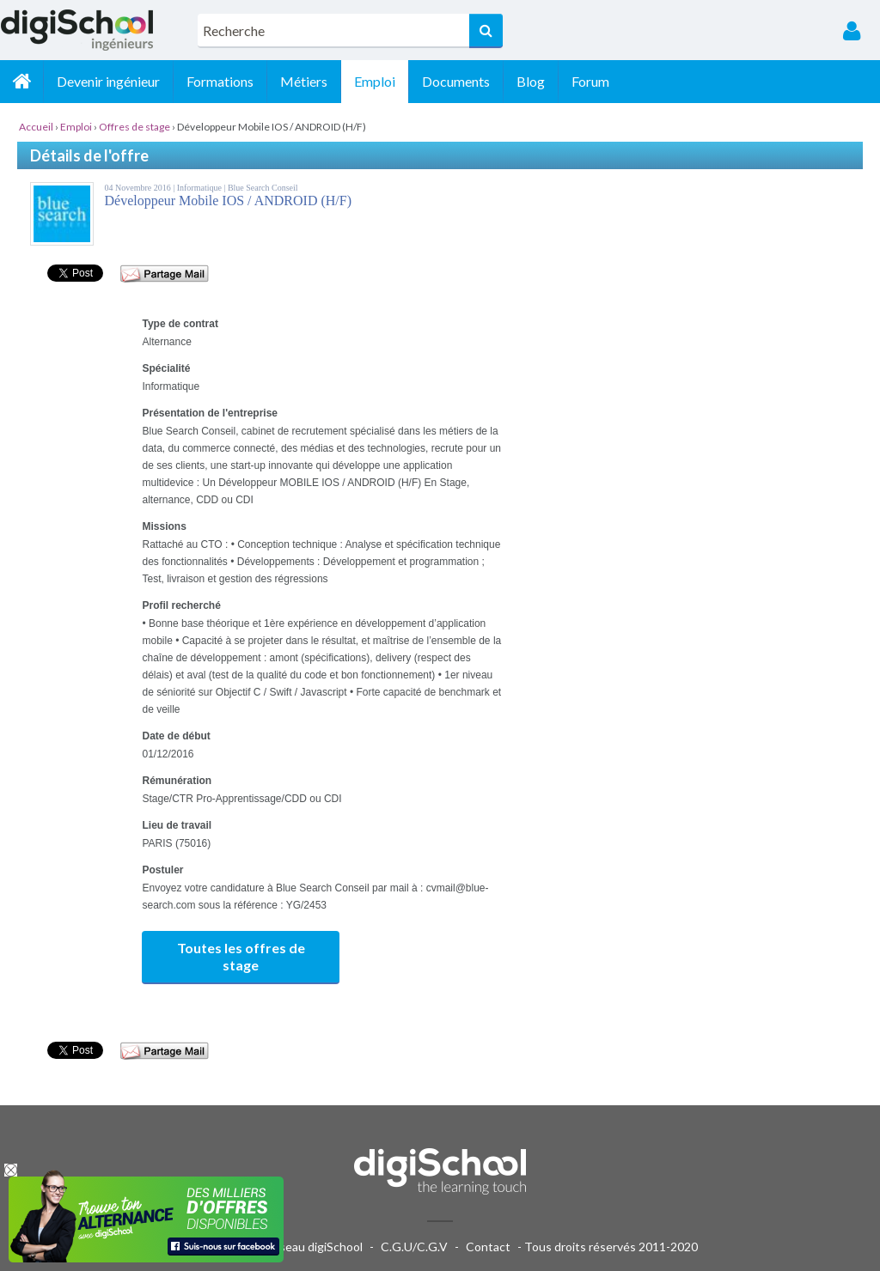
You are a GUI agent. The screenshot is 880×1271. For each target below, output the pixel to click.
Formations (220, 81)
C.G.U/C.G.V (414, 1246)
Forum (590, 81)
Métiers (303, 81)
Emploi (374, 81)
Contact (488, 1246)
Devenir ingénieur (108, 81)
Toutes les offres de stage (241, 956)
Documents (456, 81)
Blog (530, 81)
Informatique (200, 187)
